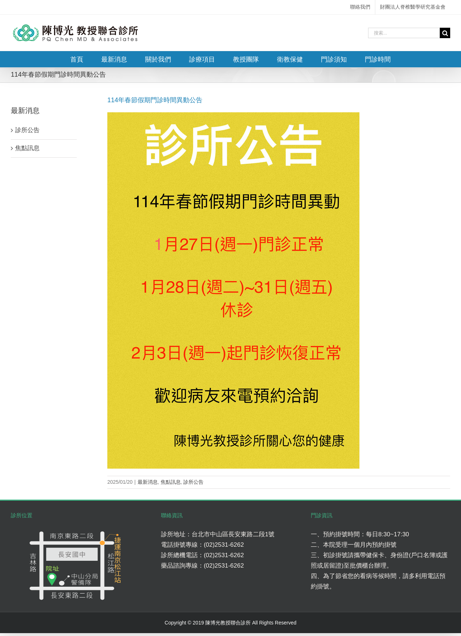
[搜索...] (404, 33)
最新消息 (148, 482)
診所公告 (193, 482)
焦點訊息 (171, 482)
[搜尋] (445, 33)
